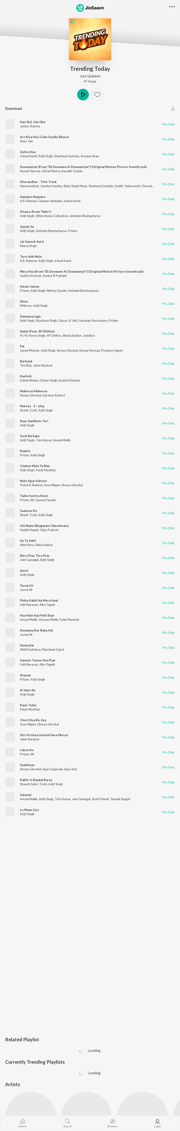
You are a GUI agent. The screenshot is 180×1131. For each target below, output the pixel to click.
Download (13, 108)
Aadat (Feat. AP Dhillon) (37, 331)
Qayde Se (27, 226)
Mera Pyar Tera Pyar (35, 555)
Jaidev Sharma (30, 126)
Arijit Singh (45, 156)
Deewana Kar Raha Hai (36, 630)
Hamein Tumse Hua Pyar (38, 660)
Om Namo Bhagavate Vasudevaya (44, 526)
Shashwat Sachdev (66, 156)
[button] (171, 6)
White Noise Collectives (52, 216)
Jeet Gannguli (29, 560)
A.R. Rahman (28, 201)
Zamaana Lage (30, 316)
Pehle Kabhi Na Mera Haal (39, 600)
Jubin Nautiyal (42, 365)
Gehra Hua (28, 152)
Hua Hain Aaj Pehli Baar (37, 615)
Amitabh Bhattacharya (85, 216)
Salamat (26, 795)
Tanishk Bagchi (120, 799)
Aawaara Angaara (32, 197)
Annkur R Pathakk (55, 276)
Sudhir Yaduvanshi (127, 186)
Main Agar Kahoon (33, 481)
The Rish (26, 365)
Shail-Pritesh (100, 799)
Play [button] (83, 94)
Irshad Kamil (28, 156)
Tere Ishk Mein (31, 256)
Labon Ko (27, 750)
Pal (22, 346)
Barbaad (26, 361)
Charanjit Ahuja (151, 186)
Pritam (72, 231)
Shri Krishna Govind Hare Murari (44, 735)
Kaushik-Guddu (71, 171)
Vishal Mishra (51, 171)
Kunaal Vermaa (30, 171)
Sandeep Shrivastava (93, 320)
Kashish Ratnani (69, 380)
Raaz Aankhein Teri (34, 421)
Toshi (43, 784)
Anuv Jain (26, 141)
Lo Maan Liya (29, 810)
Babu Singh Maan (75, 186)
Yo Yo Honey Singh (32, 335)
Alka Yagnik (47, 605)
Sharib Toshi (28, 410)
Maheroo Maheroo (33, 391)
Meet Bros (27, 545)
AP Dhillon (54, 335)
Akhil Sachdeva (30, 649)
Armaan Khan (90, 156)
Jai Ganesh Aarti (32, 241)
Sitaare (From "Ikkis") (35, 212)
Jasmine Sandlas (51, 186)
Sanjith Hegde (29, 530)
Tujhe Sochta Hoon (34, 496)
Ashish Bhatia (29, 380)
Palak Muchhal (46, 470)
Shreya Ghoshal (67, 350)
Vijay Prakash (49, 530)
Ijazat (24, 570)
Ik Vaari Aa (27, 690)
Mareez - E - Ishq (32, 406)
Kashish (26, 376)
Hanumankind (29, 186)
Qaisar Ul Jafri (68, 320)
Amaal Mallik (62, 440)
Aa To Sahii (28, 540)
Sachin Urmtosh (30, 276)
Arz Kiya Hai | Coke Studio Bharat (44, 137)
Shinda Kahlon (72, 335)
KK (32, 500)
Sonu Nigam (52, 485)
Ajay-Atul (70, 769)
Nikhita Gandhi (56, 291)
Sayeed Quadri (46, 500)
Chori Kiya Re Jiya (33, 720)
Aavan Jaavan (29, 286)
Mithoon (26, 305)
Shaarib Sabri (29, 784)
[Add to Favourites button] (97, 94)
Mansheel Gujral (53, 649)
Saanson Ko (28, 511)
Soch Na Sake (30, 436)
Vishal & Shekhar (31, 485)
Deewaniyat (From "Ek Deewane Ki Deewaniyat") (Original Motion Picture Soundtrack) (83, 167)
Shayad (25, 675)
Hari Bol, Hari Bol (32, 122)
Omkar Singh (48, 380)
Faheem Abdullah (50, 201)
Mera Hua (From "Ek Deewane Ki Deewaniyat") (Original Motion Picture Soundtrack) (81, 271)
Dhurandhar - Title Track (38, 182)
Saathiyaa (27, 765)
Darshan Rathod (54, 395)
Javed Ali (26, 590)
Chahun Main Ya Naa (34, 466)
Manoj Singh (28, 246)
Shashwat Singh (46, 320)
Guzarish (26, 585)
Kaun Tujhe (28, 705)
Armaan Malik (48, 619)
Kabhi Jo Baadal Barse (36, 780)
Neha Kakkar (44, 545)
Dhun (24, 301)
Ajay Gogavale (53, 769)
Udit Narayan (29, 605)
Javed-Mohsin (29, 350)
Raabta (25, 451)
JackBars (89, 335)
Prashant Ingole (112, 350)
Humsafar (27, 645)
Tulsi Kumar (44, 440)
